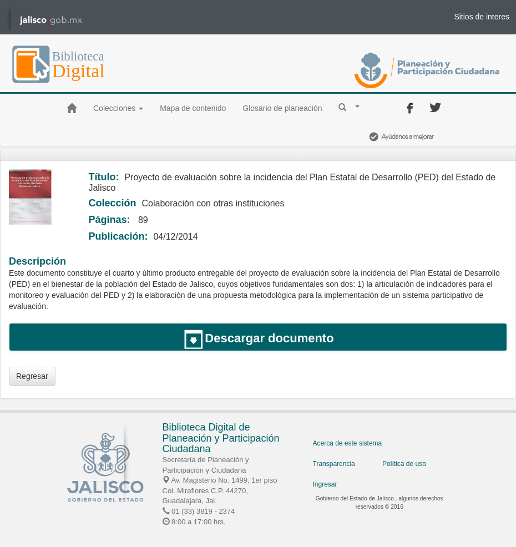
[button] (349, 106)
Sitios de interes (481, 16)
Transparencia (334, 464)
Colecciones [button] (118, 108)
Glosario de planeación (282, 108)
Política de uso (404, 464)
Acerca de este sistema (347, 443)
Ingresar (325, 484)
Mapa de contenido (193, 108)
